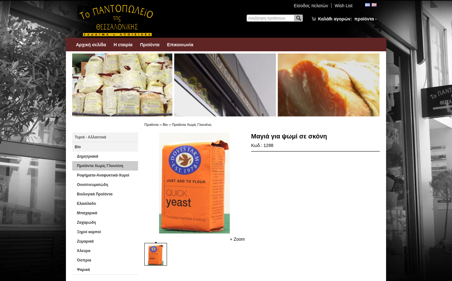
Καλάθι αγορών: (347, 18)
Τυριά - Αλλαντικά (90, 137)
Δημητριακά (87, 156)
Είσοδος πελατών (311, 5)
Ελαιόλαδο (86, 203)
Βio (78, 147)
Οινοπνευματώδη (92, 185)
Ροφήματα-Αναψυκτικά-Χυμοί (103, 175)
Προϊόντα (149, 44)
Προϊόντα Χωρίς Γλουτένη (100, 166)
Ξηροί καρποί (89, 232)
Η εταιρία (123, 44)
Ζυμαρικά (85, 241)
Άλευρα (83, 251)
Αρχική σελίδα (91, 44)
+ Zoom (237, 239)
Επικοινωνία (180, 44)
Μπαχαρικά (87, 213)
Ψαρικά (83, 269)
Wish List (343, 5)
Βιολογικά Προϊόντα (94, 194)
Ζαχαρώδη (86, 222)
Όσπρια (84, 260)
